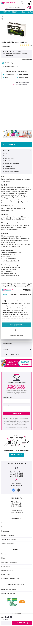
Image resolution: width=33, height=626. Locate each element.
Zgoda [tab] (5, 294)
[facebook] (13, 490)
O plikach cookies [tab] (25, 294)
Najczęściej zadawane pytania (10, 578)
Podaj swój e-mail (7, 405)
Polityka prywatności (7, 535)
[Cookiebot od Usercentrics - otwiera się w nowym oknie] (23, 290)
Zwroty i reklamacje (7, 543)
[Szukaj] (6, 8)
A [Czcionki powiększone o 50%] (28, 1)
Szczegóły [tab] (13, 294)
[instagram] (18, 490)
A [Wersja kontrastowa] (29, 3)
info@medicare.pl (16, 485)
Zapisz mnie (16, 413)
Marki (3, 558)
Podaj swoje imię (7, 397)
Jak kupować (5, 566)
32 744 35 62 (16, 483)
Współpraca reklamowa (8, 539)
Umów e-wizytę (16, 455)
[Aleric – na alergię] (15, 8)
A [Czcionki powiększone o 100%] (30, 1)
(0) (31, 45)
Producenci (4, 554)
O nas (3, 523)
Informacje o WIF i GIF (8, 593)
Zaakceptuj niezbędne (16, 335)
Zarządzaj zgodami (16, 330)
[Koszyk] (29, 7)
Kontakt (3, 527)
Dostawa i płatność (7, 570)
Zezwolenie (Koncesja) (8, 589)
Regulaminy (5, 531)
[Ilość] (6, 623)
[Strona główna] (2, 16)
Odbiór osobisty (6, 574)
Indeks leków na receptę (9, 562)
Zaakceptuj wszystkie (16, 324)
